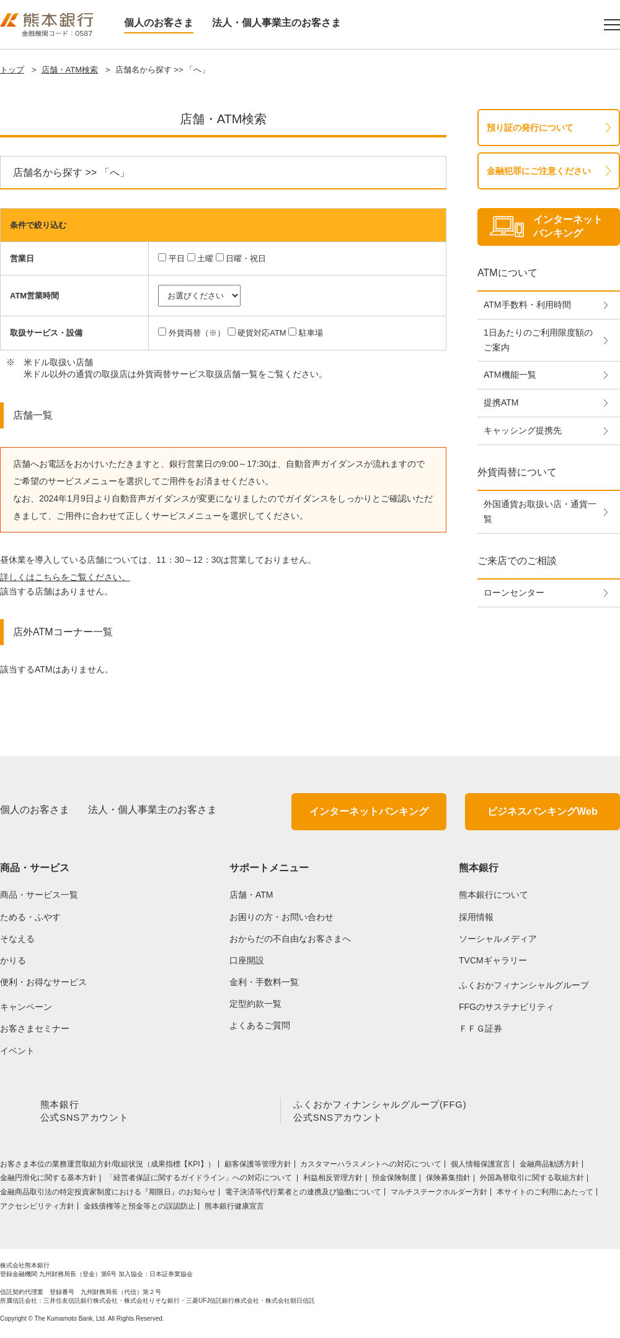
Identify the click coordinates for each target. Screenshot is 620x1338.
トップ (12, 69)
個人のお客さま (158, 22)
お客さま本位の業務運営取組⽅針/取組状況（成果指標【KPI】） (107, 1166)
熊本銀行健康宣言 (234, 1208)
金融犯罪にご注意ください (539, 171)
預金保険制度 (394, 1180)
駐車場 (311, 332)
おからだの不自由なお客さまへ (290, 939)
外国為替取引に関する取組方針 (532, 1180)
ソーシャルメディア (498, 939)
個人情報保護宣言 (480, 1166)
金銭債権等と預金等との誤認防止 (139, 1208)
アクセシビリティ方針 (37, 1208)
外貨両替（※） (197, 332)
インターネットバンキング (368, 811)
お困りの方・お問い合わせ (281, 917)
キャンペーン (26, 1007)
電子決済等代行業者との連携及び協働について (303, 1194)
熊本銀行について (493, 895)
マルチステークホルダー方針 (439, 1194)
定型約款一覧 (255, 1004)
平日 (177, 258)
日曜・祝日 (246, 258)
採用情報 (476, 917)
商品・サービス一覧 (39, 895)
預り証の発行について (530, 127)
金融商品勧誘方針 (549, 1166)
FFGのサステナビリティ (506, 1007)
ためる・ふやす (30, 917)
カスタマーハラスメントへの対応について (370, 1166)
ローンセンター (514, 592)
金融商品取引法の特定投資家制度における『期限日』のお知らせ (108, 1194)
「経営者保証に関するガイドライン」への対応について (200, 1180)
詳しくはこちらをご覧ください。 (65, 577)
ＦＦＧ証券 (480, 1028)
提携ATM (501, 402)
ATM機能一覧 (510, 375)
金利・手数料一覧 (264, 982)
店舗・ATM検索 (70, 69)
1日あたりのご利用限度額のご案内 (538, 340)
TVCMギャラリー (493, 960)
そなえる (17, 939)
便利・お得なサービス (43, 982)
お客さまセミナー (34, 1028)
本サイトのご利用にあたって (545, 1194)
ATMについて (507, 272)
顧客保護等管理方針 (257, 1166)
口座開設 (246, 960)
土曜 (205, 258)
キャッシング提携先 (523, 430)
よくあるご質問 (259, 1025)
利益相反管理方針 (333, 1180)
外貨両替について (517, 472)
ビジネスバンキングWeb (542, 811)
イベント (17, 1051)
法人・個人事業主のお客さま (276, 22)
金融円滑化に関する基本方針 (48, 1180)
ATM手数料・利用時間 (527, 305)
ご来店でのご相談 (517, 560)
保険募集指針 (448, 1180)
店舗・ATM (251, 895)
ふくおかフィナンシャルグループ (524, 985)
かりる (13, 960)
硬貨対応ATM (261, 332)
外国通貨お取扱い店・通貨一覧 (540, 511)
